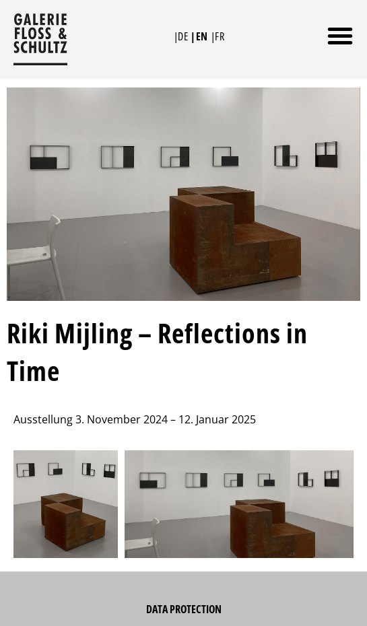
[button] (340, 35)
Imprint (183, 580)
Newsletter (183, 607)
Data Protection (184, 554)
